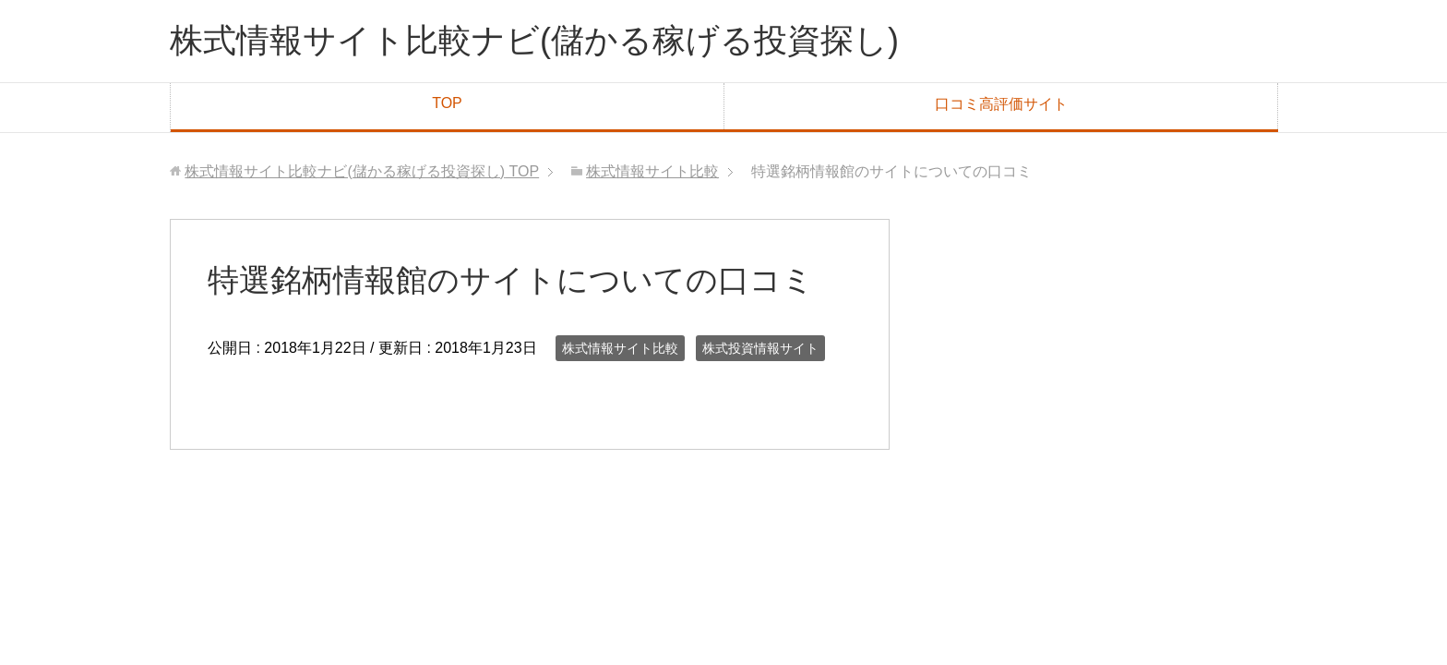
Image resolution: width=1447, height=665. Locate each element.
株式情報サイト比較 (620, 348)
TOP (447, 103)
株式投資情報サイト (760, 348)
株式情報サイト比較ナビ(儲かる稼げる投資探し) (534, 40)
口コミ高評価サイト (1001, 104)
